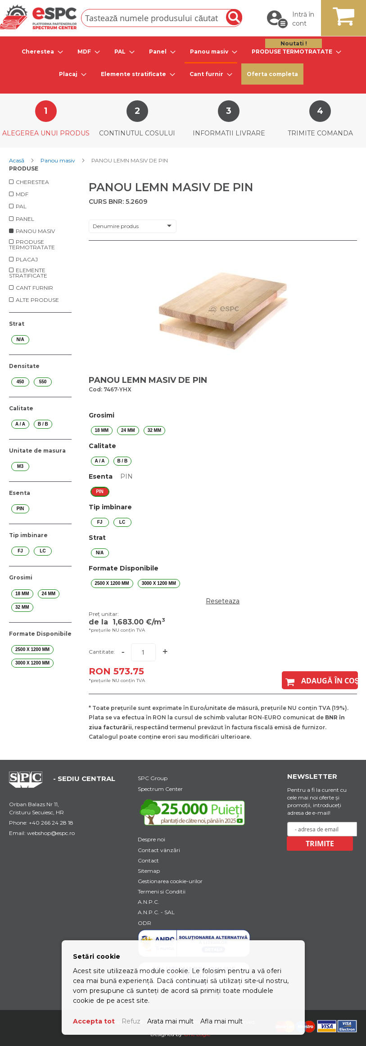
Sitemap (149, 870)
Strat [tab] (16, 323)
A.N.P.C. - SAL (156, 912)
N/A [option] (100, 552)
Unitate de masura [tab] (37, 450)
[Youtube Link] (194, 812)
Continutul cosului (137, 133)
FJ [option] (100, 522)
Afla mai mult (221, 1021)
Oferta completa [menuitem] (272, 74)
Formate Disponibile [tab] (40, 633)
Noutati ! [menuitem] (293, 43)
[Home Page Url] (30, 785)
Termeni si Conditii (161, 891)
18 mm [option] (102, 430)
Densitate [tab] (24, 366)
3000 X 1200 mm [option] (159, 583)
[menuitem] (39, 51)
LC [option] (122, 522)
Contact (148, 860)
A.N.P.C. (148, 901)
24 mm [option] (128, 430)
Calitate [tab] (21, 408)
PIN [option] (100, 491)
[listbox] (223, 430)
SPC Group (152, 778)
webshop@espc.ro (51, 833)
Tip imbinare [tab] (28, 535)
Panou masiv (59, 160)
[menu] (183, 63)
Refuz (131, 1021)
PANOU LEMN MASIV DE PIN (148, 380)
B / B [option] (122, 460)
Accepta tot (94, 1021)
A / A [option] (100, 460)
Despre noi (151, 839)
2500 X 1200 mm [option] (112, 583)
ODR (144, 923)
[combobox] (161, 18)
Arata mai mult (170, 1021)
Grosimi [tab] (20, 577)
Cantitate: (102, 651)
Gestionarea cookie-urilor (170, 881)
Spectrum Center (160, 789)
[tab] (39, 51)
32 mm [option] (155, 430)
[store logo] (38, 16)
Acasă (17, 160)
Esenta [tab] (19, 492)
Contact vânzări (159, 850)
